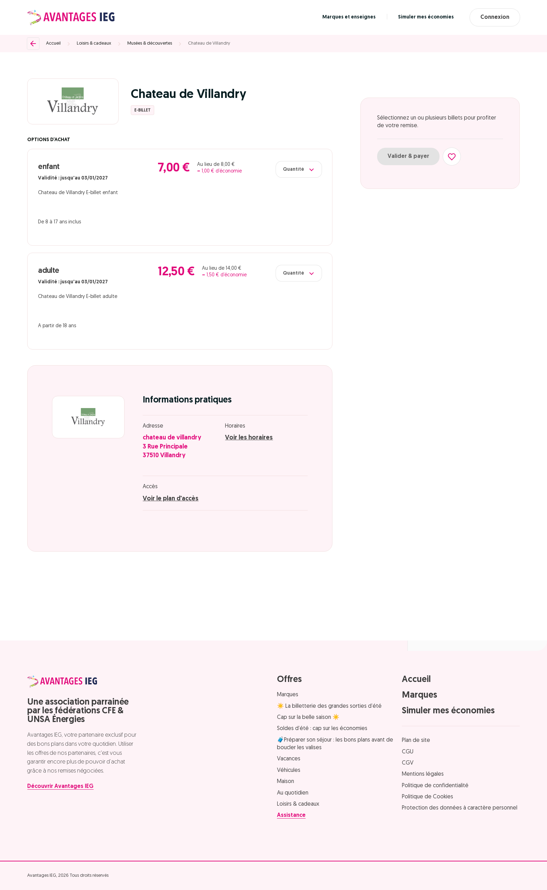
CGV (407, 763)
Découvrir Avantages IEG (60, 786)
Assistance (291, 815)
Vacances (288, 759)
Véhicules (288, 770)
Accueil (53, 43)
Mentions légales (423, 774)
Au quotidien (292, 793)
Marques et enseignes (349, 17)
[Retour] (33, 43)
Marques (287, 695)
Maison (285, 781)
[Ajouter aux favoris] (451, 156)
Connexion (494, 17)
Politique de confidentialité (435, 786)
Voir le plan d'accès (170, 499)
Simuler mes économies (426, 17)
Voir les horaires (249, 438)
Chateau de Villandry (209, 43)
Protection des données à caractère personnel (459, 808)
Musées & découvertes (149, 43)
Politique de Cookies (427, 797)
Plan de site (416, 740)
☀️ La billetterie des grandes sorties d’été (329, 706)
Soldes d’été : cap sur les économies (322, 728)
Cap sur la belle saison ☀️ (308, 717)
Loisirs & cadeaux (94, 43)
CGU (407, 752)
